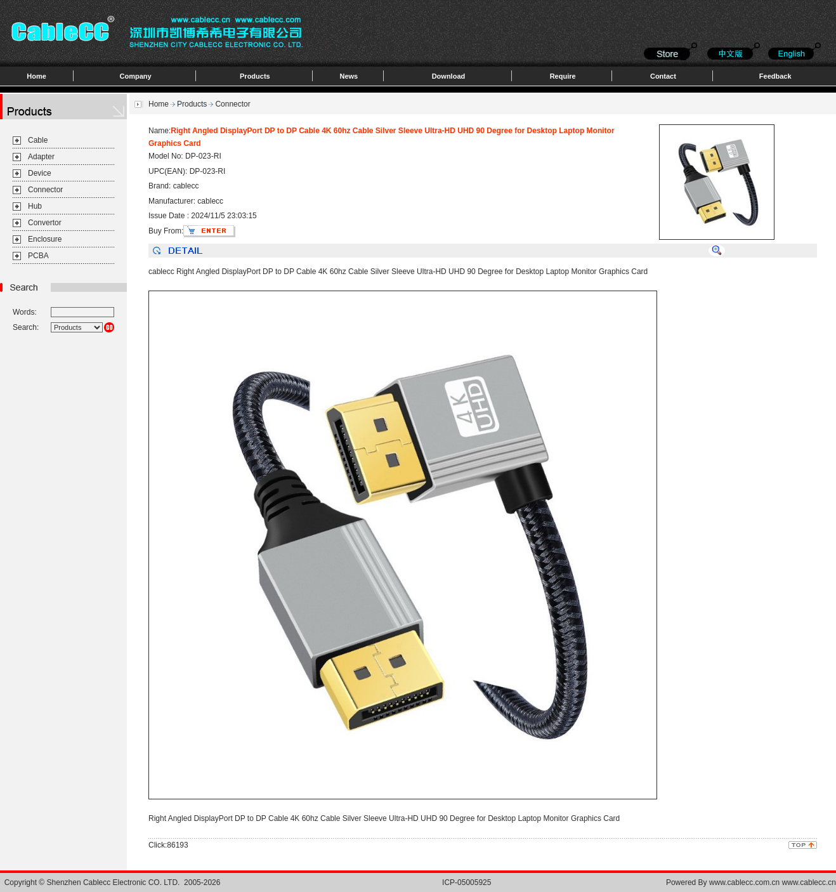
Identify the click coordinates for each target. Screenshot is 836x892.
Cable (38, 140)
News (348, 76)
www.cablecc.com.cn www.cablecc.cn (772, 882)
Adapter (41, 156)
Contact (663, 76)
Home (36, 76)
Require (563, 76)
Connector (45, 189)
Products (255, 76)
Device (39, 173)
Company (136, 76)
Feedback (775, 76)
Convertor (45, 222)
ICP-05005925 (466, 882)
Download (449, 76)
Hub (35, 206)
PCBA (38, 255)
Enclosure (45, 239)
